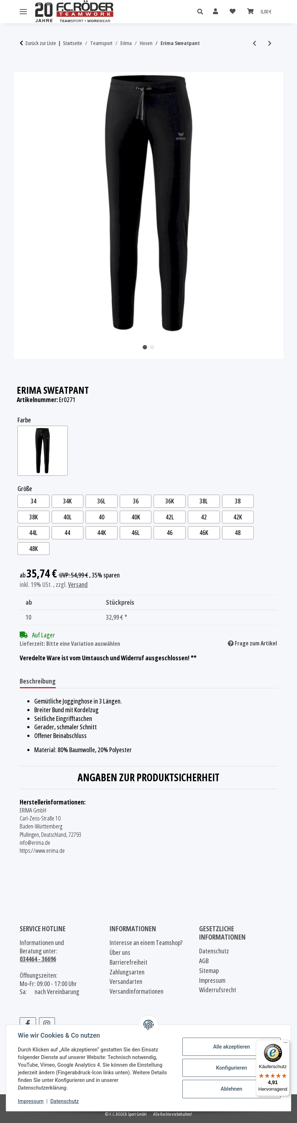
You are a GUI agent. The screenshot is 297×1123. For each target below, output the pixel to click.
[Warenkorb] (259, 11)
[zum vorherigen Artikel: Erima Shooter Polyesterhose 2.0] (254, 43)
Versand (78, 584)
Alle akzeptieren (231, 1047)
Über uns (120, 952)
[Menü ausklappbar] (23, 11)
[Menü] (285, 1044)
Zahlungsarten (127, 972)
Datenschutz (64, 1101)
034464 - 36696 (38, 958)
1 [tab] (145, 347)
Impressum (31, 1101)
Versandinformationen (136, 991)
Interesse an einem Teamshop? (146, 942)
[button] (202, 12)
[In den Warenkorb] (25, 68)
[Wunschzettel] (232, 11)
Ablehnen (231, 1089)
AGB (204, 961)
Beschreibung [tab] (38, 681)
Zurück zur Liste (40, 43)
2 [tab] (152, 347)
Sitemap (209, 970)
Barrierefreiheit (128, 962)
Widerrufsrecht (217, 990)
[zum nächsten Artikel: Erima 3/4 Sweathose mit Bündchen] (269, 43)
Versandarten (126, 981)
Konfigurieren (231, 1068)
